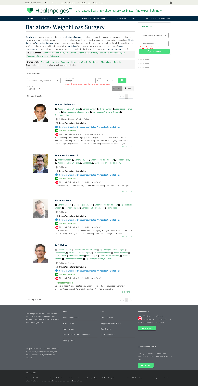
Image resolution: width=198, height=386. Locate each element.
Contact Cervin (107, 317)
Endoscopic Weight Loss (37, 56)
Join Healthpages (108, 334)
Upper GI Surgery (63, 159)
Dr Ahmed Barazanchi (66, 155)
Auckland (45, 62)
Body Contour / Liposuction (97, 52)
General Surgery (77, 52)
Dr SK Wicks (61, 245)
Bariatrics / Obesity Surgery (67, 109)
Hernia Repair (111, 207)
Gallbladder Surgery (101, 252)
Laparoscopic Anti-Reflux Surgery (105, 112)
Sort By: (31, 86)
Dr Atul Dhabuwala (65, 104)
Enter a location (70, 78)
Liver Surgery (91, 255)
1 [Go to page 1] (126, 96)
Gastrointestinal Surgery (109, 255)
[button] (34, 88)
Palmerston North (79, 62)
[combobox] (44, 80)
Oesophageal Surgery (82, 204)
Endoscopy (54, 56)
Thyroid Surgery (105, 109)
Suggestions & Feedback (111, 323)
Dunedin (117, 62)
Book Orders (106, 329)
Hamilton (55, 62)
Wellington (94, 62)
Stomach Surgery (117, 52)
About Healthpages (71, 317)
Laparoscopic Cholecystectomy (75, 112)
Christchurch (106, 62)
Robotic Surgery (122, 159)
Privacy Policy (69, 340)
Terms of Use (68, 329)
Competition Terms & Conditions (76, 334)
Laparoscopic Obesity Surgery (55, 52)
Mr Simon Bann (63, 200)
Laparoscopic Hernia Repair (101, 159)
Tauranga (65, 62)
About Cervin (68, 323)
